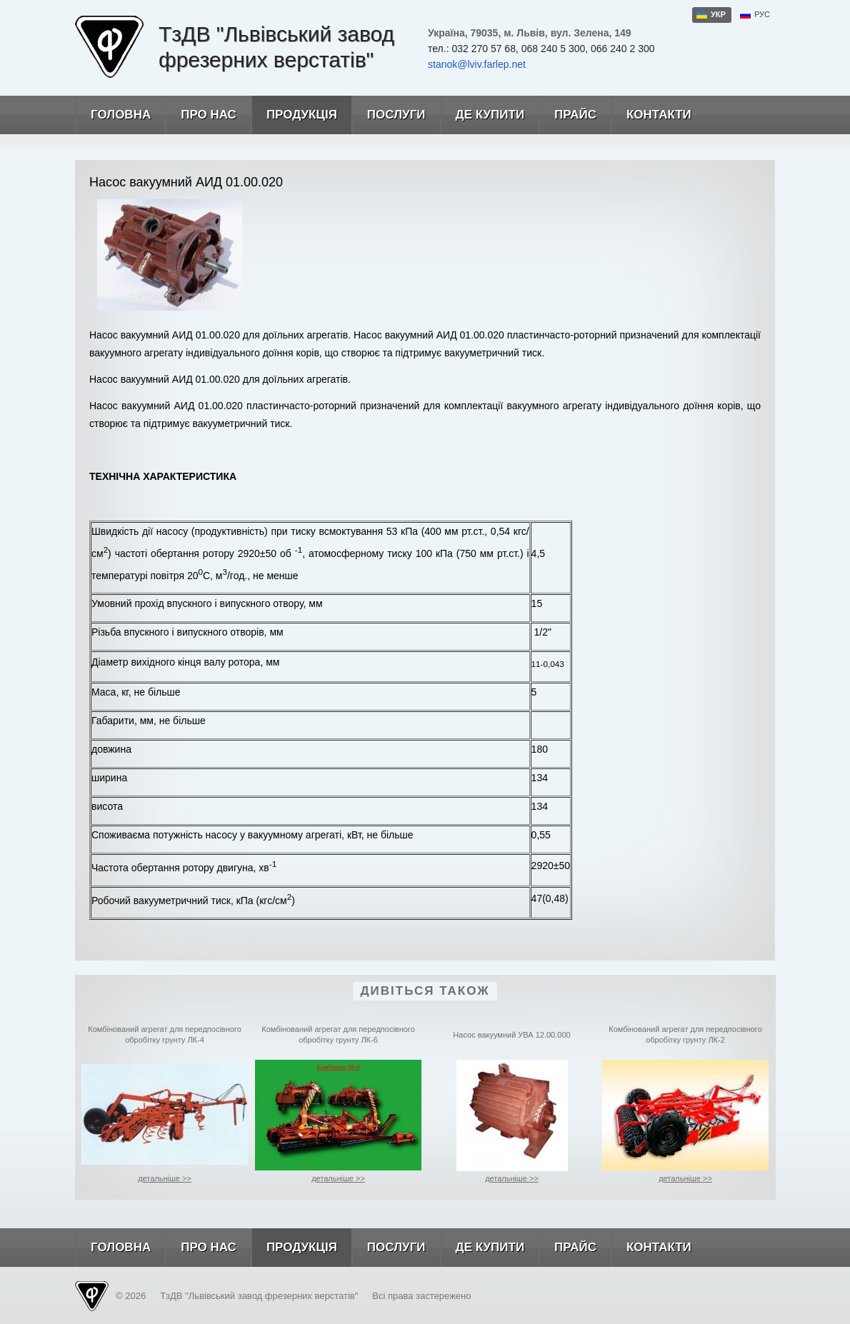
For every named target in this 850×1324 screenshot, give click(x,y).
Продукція (294, 115)
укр (718, 14)
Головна (113, 115)
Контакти (651, 115)
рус (762, 14)
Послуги (388, 115)
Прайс (567, 115)
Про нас (200, 115)
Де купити (482, 115)
